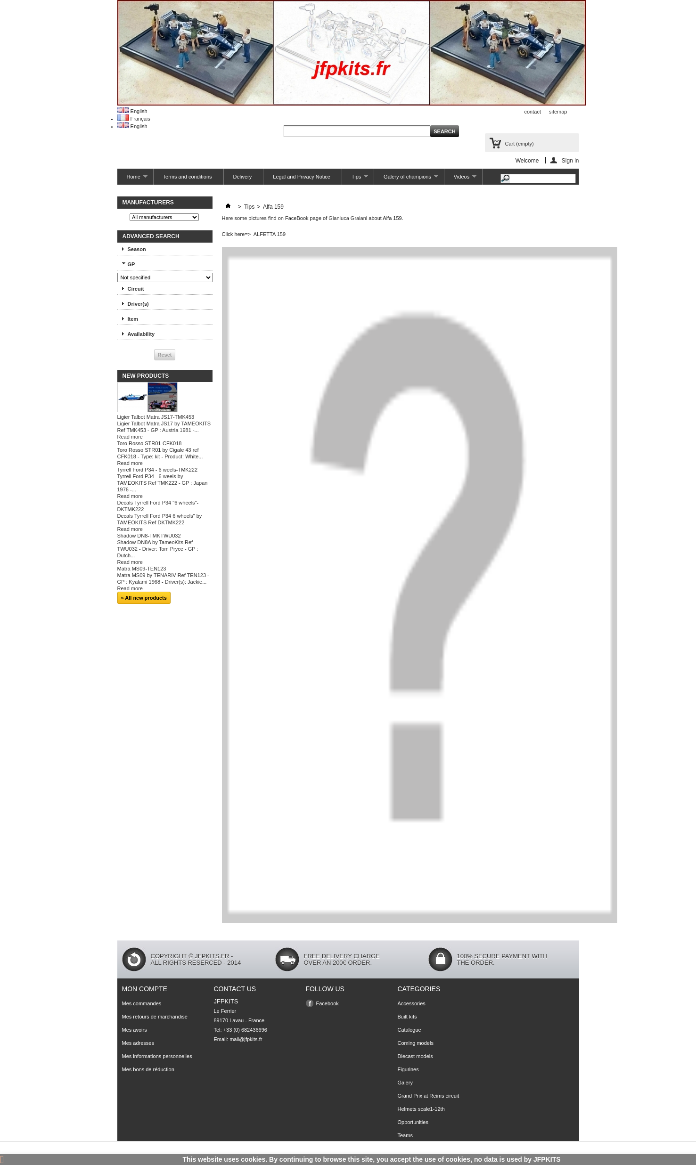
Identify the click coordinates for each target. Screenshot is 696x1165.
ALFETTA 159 (270, 234)
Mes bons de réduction (148, 1069)
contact (532, 111)
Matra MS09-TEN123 (141, 568)
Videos (460, 179)
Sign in (570, 160)
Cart (519, 144)
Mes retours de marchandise (155, 1016)
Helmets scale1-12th (421, 1109)
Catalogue (409, 1030)
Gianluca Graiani (347, 218)
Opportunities (413, 1122)
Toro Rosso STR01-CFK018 (149, 443)
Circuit (136, 289)
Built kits (407, 1016)
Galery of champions (406, 179)
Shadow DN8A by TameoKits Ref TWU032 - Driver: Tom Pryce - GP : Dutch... (157, 548)
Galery (405, 1082)
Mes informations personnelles (157, 1056)
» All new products (144, 598)
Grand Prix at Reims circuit (428, 1096)
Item (133, 319)
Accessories (412, 1003)
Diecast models (415, 1056)
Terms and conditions (187, 176)
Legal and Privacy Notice (301, 176)
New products (146, 376)
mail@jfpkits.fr (245, 1039)
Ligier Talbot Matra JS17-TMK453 (156, 417)
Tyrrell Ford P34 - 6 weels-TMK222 (157, 470)
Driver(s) (138, 304)
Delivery (242, 176)
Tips (355, 179)
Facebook (327, 1003)
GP (131, 264)
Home (132, 179)
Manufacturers (148, 202)
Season (137, 249)
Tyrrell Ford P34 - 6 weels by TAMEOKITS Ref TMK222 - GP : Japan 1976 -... (162, 482)
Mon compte (144, 989)
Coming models (416, 1043)
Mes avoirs (134, 1030)
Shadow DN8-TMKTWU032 (149, 535)
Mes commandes (142, 1003)
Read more (130, 437)
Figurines (408, 1069)
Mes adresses (138, 1043)
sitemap (558, 111)
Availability (141, 334)
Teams (405, 1135)
